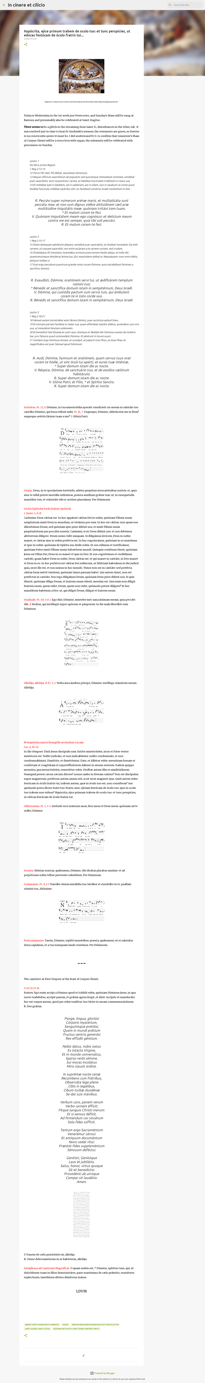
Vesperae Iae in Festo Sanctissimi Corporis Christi (76, 1329)
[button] (25, 44)
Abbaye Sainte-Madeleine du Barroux (42, 1325)
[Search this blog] (188, 5)
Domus (65, 1325)
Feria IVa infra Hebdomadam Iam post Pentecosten (95, 1325)
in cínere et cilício (26, 4)
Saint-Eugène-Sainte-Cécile (37, 1329)
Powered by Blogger (102, 1373)
